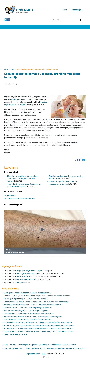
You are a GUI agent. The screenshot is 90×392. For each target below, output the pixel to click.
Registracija (76, 10)
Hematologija (11, 196)
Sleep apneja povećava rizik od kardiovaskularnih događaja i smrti (27, 293)
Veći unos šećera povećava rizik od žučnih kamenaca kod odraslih (27, 320)
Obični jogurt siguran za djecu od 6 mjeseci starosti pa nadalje (26, 299)
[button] (6, 233)
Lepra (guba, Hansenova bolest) (15, 334)
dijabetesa (15, 99)
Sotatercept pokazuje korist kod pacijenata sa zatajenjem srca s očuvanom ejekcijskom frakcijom (38, 328)
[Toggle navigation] (85, 27)
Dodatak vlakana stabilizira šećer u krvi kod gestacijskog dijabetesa (28, 308)
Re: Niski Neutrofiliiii (24, 276)
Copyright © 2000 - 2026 (36, 354)
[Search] (64, 20)
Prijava (64, 10)
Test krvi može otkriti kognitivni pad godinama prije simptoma (26, 311)
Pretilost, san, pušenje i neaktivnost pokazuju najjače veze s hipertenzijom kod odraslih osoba (37, 296)
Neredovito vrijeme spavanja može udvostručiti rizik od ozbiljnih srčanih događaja (33, 317)
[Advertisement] (45, 46)
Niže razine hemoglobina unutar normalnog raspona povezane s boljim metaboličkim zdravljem (22, 178)
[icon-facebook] (8, 19)
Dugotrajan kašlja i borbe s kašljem (29, 271)
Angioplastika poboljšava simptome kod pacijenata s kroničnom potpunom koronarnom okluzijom (39, 331)
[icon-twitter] (5, 19)
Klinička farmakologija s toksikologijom (21, 198)
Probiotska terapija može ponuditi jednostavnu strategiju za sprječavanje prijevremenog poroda (38, 322)
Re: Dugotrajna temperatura (27, 274)
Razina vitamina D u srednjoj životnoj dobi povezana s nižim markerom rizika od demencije (36, 302)
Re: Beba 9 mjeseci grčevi (26, 279)
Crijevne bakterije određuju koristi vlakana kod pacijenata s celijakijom (29, 314)
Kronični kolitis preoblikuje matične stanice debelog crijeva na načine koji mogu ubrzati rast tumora (39, 325)
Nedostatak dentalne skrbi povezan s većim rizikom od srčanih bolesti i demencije (33, 305)
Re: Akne (20, 282)
